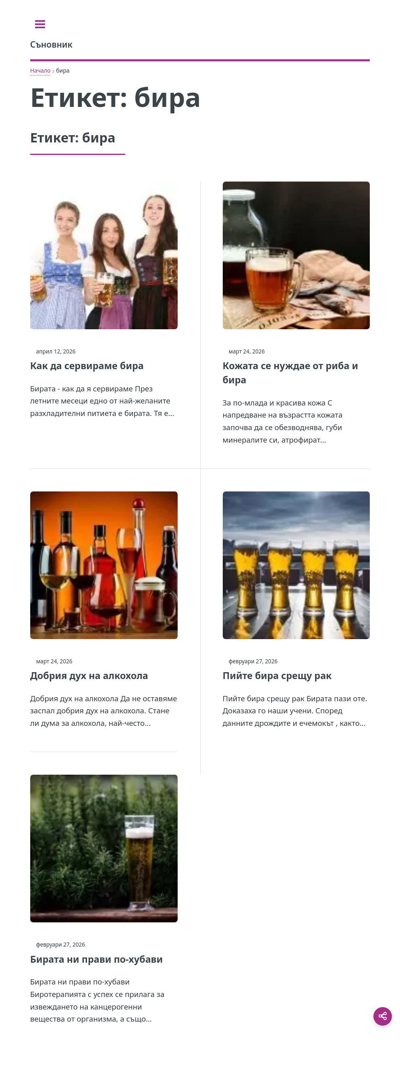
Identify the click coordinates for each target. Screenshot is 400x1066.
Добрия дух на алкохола (89, 675)
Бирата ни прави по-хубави (96, 959)
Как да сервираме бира (87, 365)
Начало (40, 70)
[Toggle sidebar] (40, 24)
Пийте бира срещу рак (277, 675)
